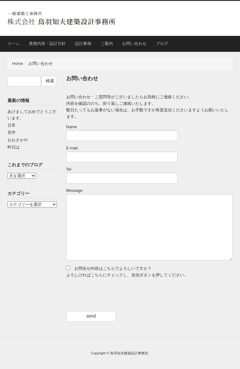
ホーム (14, 43)
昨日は (14, 147)
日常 (12, 125)
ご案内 (107, 43)
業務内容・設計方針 (47, 43)
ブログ (162, 43)
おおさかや (18, 140)
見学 (12, 132)
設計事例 (83, 43)
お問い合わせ (134, 43)
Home (17, 63)
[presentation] (113, 295)
